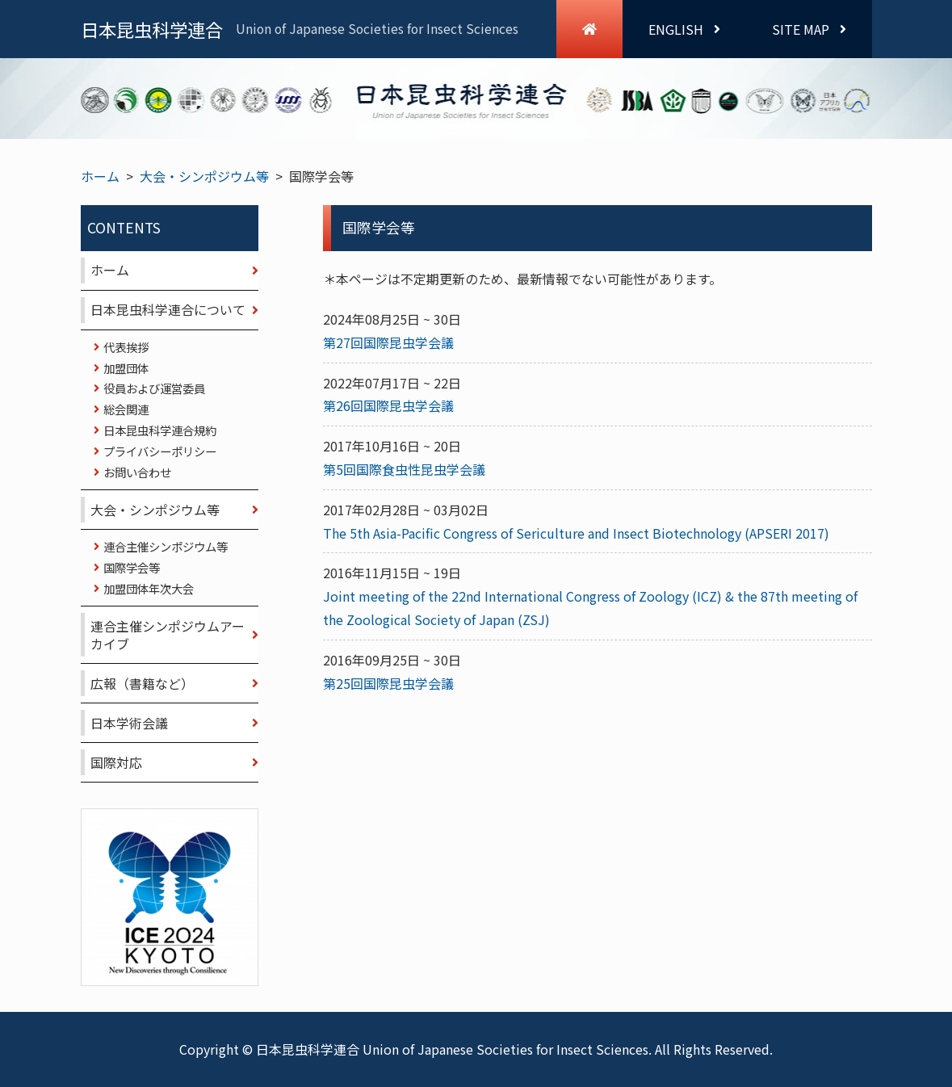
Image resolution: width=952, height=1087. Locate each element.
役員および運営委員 (154, 388)
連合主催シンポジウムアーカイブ (167, 634)
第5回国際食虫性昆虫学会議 (404, 469)
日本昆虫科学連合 (299, 29)
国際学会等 (131, 567)
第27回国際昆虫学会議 (388, 342)
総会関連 (126, 409)
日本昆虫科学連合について (167, 309)
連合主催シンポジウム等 (165, 546)
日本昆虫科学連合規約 (159, 430)
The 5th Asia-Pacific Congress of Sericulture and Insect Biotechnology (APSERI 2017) (576, 533)
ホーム (100, 176)
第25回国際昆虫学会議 (388, 683)
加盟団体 (126, 367)
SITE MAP (809, 29)
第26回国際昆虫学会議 (388, 405)
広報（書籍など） (142, 683)
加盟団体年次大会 (148, 588)
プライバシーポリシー (159, 451)
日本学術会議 (129, 722)
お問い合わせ (137, 472)
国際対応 (116, 762)
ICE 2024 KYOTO (169, 897)
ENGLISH (684, 29)
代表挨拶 (126, 346)
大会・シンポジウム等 (204, 176)
